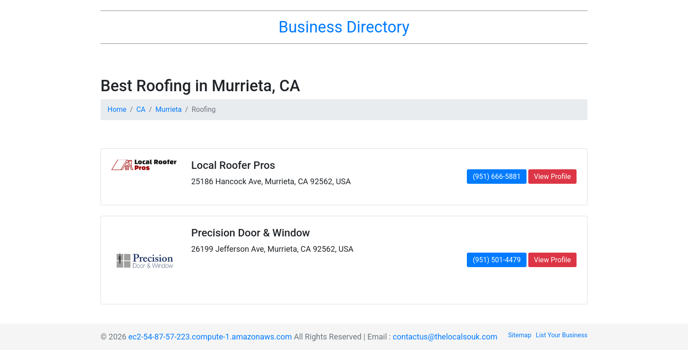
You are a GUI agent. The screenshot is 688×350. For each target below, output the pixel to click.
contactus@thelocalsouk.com (445, 336)
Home (117, 109)
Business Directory (344, 27)
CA (141, 109)
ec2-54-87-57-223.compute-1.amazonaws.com (210, 336)
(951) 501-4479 (496, 260)
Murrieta (168, 109)
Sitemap (519, 335)
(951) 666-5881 (496, 176)
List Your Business (562, 335)
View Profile (552, 176)
